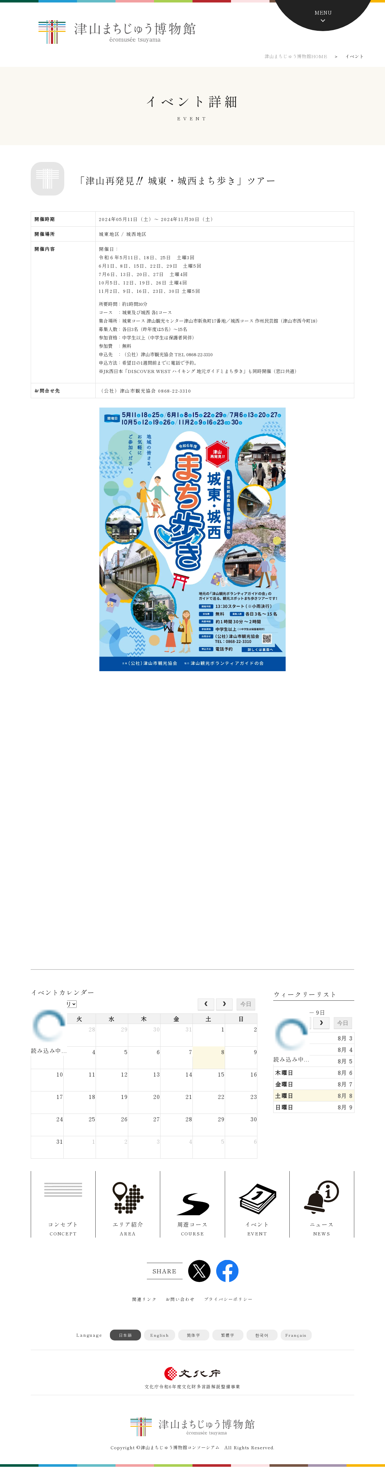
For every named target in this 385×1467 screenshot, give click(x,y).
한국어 (262, 1335)
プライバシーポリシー (228, 1299)
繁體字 (228, 1335)
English (159, 1335)
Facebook (227, 1271)
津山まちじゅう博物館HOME (296, 56)
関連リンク (144, 1299)
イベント (257, 1228)
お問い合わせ (180, 1299)
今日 (245, 1004)
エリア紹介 (128, 1228)
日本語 (125, 1335)
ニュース (322, 1228)
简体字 (194, 1335)
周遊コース (192, 1228)
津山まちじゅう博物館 (117, 32)
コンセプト (63, 1228)
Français (296, 1335)
